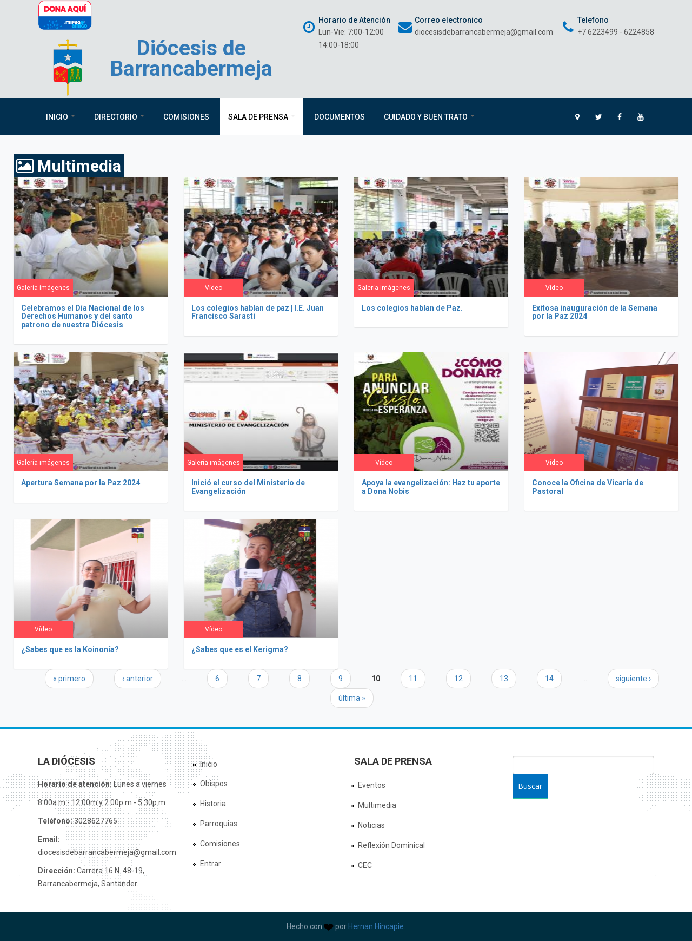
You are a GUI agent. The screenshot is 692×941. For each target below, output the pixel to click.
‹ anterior (137, 678)
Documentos (339, 117)
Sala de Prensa (261, 117)
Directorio (119, 117)
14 (549, 678)
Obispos (214, 783)
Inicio (60, 117)
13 (504, 678)
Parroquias (218, 823)
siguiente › (633, 678)
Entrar (210, 863)
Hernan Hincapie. (376, 926)
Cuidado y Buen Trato (429, 117)
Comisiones (186, 117)
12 (458, 678)
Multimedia (377, 805)
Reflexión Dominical (391, 845)
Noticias (371, 825)
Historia (213, 803)
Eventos (371, 785)
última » (351, 698)
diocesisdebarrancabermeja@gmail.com (484, 32)
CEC (365, 865)
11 (413, 678)
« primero (69, 678)
